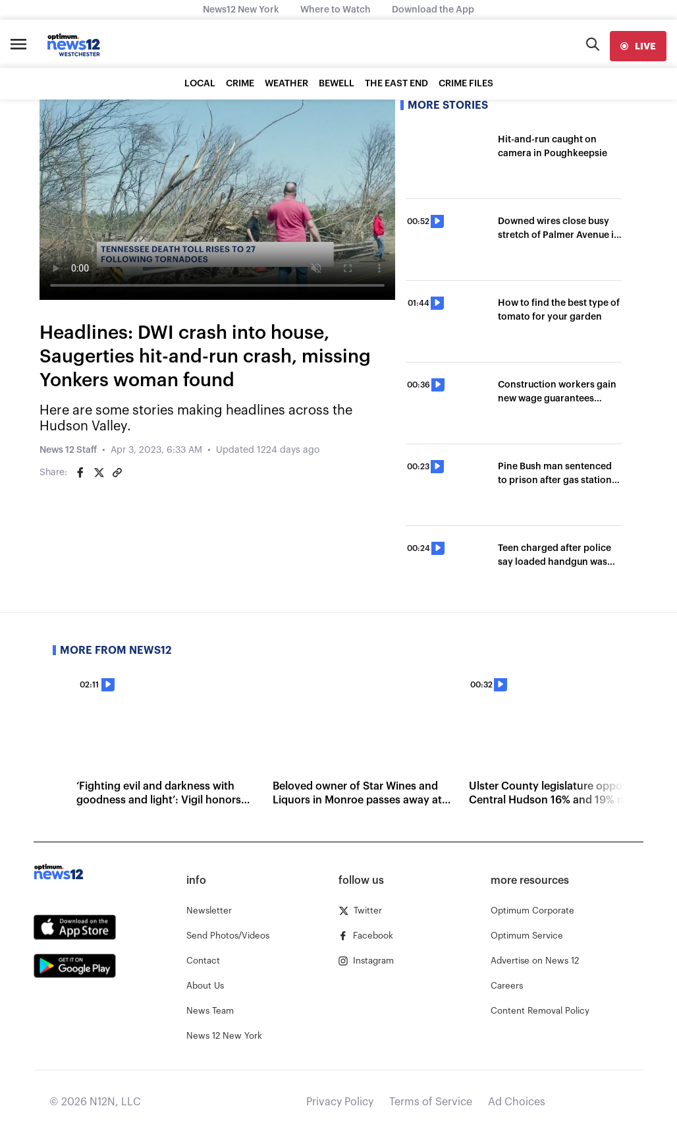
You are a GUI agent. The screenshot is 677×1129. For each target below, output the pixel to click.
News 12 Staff (68, 450)
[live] (638, 46)
